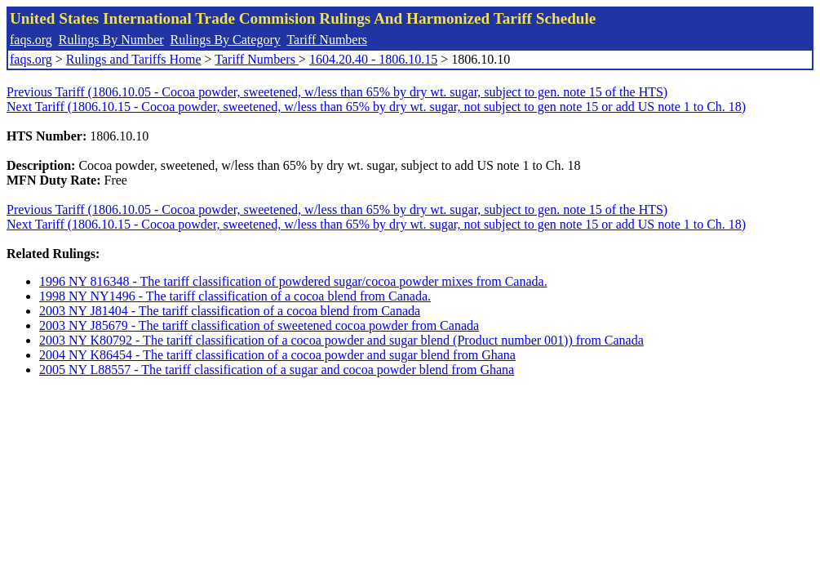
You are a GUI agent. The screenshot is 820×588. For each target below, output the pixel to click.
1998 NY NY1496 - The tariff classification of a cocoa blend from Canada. (235, 296)
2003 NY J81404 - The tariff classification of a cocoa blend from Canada (229, 311)
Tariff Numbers (326, 40)
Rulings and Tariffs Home (134, 59)
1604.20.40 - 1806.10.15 (373, 59)
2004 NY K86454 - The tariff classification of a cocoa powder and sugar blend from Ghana (277, 355)
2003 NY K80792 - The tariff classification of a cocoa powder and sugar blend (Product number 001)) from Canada (341, 340)
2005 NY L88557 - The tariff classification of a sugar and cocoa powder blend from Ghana (276, 369)
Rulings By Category (226, 40)
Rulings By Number (111, 40)
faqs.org (31, 40)
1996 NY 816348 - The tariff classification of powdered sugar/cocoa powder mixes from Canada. (293, 281)
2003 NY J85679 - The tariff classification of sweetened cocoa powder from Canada (259, 325)
